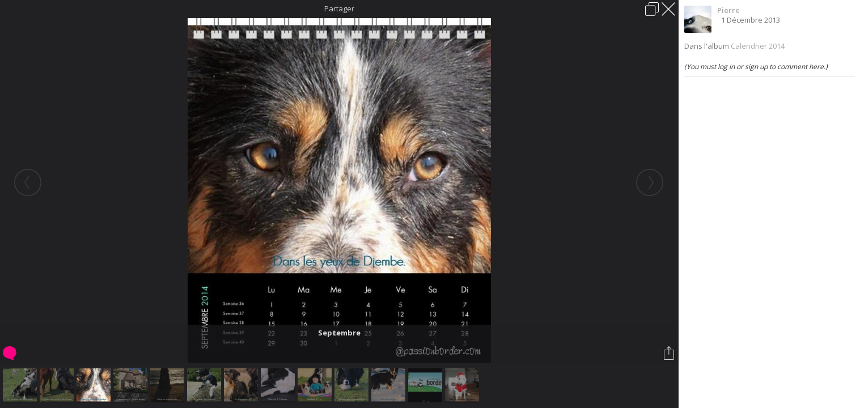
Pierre (728, 10)
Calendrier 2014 (758, 46)
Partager (339, 8)
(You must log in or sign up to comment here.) (756, 66)
